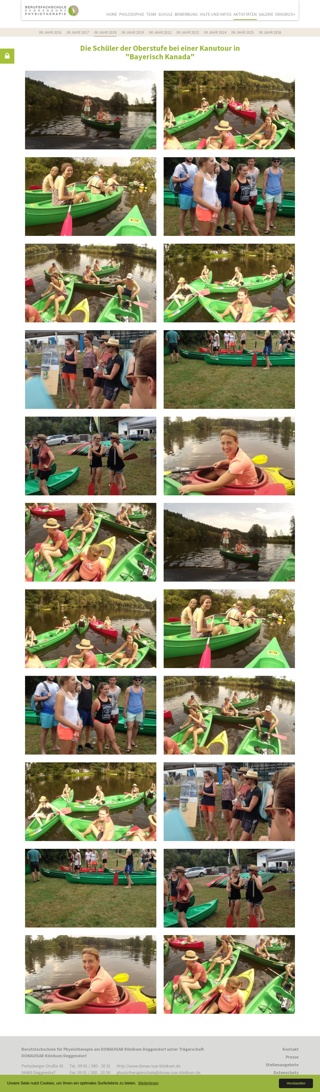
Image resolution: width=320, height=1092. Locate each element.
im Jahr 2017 (77, 32)
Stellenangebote (282, 1064)
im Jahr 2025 (242, 32)
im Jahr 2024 (215, 32)
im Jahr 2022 (160, 32)
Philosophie (131, 14)
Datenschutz (286, 1072)
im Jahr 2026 (270, 32)
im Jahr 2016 (50, 32)
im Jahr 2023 (187, 32)
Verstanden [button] (295, 1083)
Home (111, 14)
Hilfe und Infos (215, 14)
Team (151, 14)
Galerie (266, 14)
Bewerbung (186, 14)
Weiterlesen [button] (148, 1083)
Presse (292, 1057)
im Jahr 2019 (132, 32)
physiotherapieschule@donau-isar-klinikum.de (158, 1072)
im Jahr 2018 (105, 32)
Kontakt (291, 1049)
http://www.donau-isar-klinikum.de (148, 1066)
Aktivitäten (245, 14)
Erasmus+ (285, 14)
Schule (165, 14)
